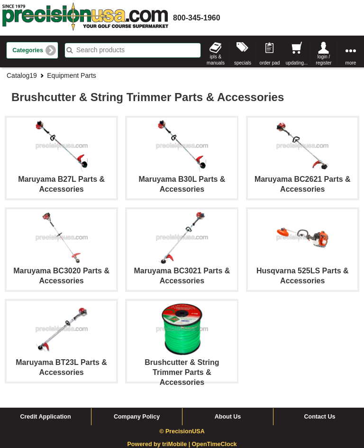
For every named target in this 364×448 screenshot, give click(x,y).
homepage (85, 18)
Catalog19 (22, 75)
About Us (228, 416)
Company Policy (137, 416)
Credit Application (45, 416)
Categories (27, 50)
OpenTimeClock (214, 444)
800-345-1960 (196, 18)
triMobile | (177, 444)
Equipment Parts (71, 75)
